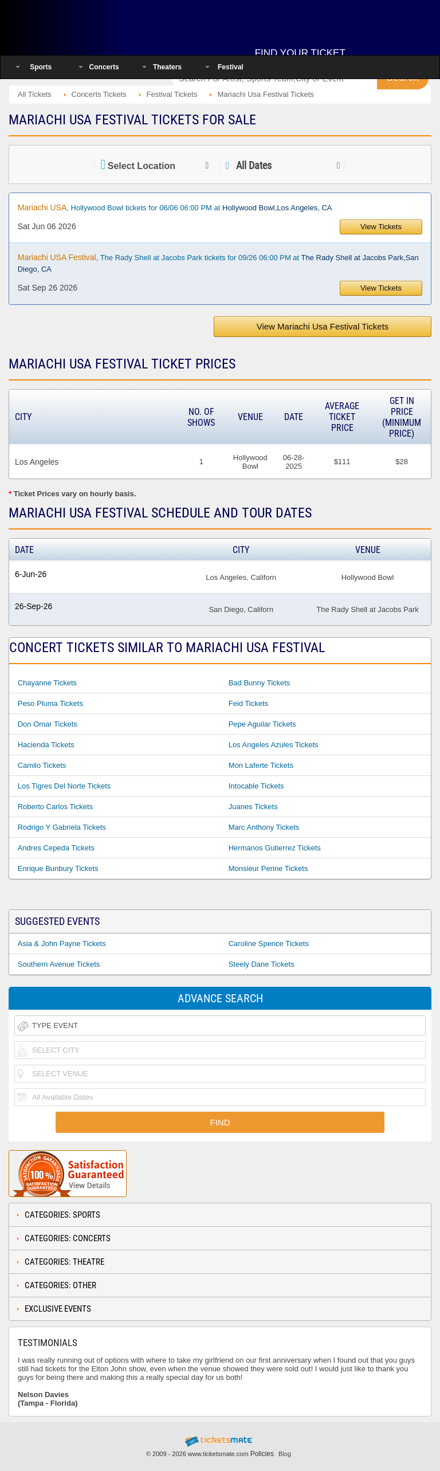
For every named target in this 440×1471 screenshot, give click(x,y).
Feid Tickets (248, 703)
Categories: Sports (62, 1215)
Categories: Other (60, 1285)
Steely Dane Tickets (261, 964)
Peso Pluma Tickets (50, 703)
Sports (41, 67)
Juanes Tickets (253, 806)
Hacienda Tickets (46, 744)
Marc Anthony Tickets (264, 827)
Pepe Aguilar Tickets (262, 724)
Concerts (104, 67)
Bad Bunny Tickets (259, 682)
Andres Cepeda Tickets (56, 848)
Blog (284, 1453)
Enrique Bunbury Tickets (58, 868)
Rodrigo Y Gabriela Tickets (62, 827)
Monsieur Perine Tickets (268, 868)
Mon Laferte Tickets (261, 765)
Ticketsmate (82, 24)
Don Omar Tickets (47, 724)
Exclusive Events (58, 1309)
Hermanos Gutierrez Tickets (275, 848)
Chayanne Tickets (47, 682)
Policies (262, 1454)
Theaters (167, 67)
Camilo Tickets (42, 765)
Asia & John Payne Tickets (62, 943)
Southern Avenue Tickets (59, 964)
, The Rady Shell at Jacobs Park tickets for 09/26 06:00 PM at (218, 263)
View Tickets (381, 226)
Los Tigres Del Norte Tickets (64, 786)
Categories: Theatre (64, 1262)
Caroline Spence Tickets (269, 943)
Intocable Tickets (256, 786)
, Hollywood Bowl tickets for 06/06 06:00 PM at (175, 207)
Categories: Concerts (68, 1238)
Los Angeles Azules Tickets (274, 744)
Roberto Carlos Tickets (55, 806)
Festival (230, 67)
